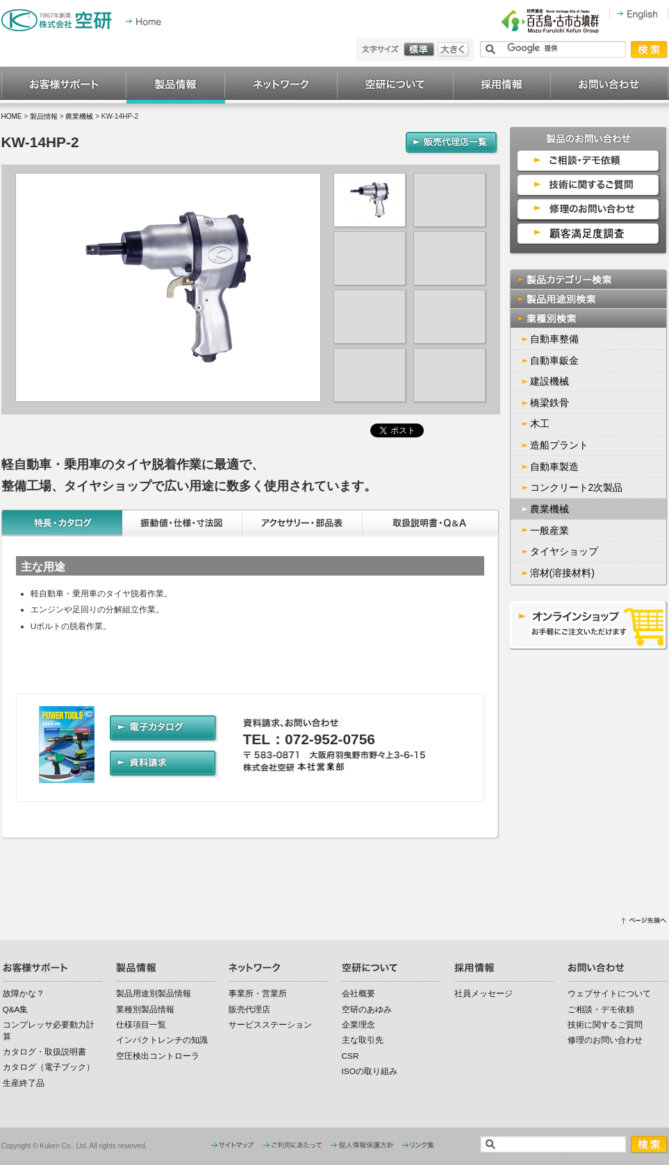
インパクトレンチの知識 (162, 1040)
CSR (350, 1056)
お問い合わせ (609, 85)
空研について (396, 85)
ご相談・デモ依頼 (601, 1009)
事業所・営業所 (258, 993)
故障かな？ (23, 993)
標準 (421, 49)
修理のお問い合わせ (605, 1040)
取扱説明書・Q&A (431, 523)
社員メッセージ (483, 993)
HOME (11, 116)
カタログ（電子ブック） (48, 1067)
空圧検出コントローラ (157, 1056)
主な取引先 (362, 1040)
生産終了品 (23, 1083)
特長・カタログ (61, 523)
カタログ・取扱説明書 (44, 1052)
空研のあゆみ (367, 1009)
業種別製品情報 (145, 1009)
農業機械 (79, 116)
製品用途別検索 (589, 299)
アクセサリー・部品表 (302, 523)
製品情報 (175, 85)
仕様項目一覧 (141, 1025)
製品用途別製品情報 (153, 993)
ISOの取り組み (369, 1071)
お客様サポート (63, 85)
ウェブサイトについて (609, 993)
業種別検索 (589, 318)
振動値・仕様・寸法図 (182, 523)
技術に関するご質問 (605, 1025)
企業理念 (358, 1025)
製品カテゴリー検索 (589, 279)
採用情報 (502, 85)
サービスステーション (270, 1025)
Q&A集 (15, 1009)
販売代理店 (249, 1009)
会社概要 (358, 993)
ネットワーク (281, 85)
